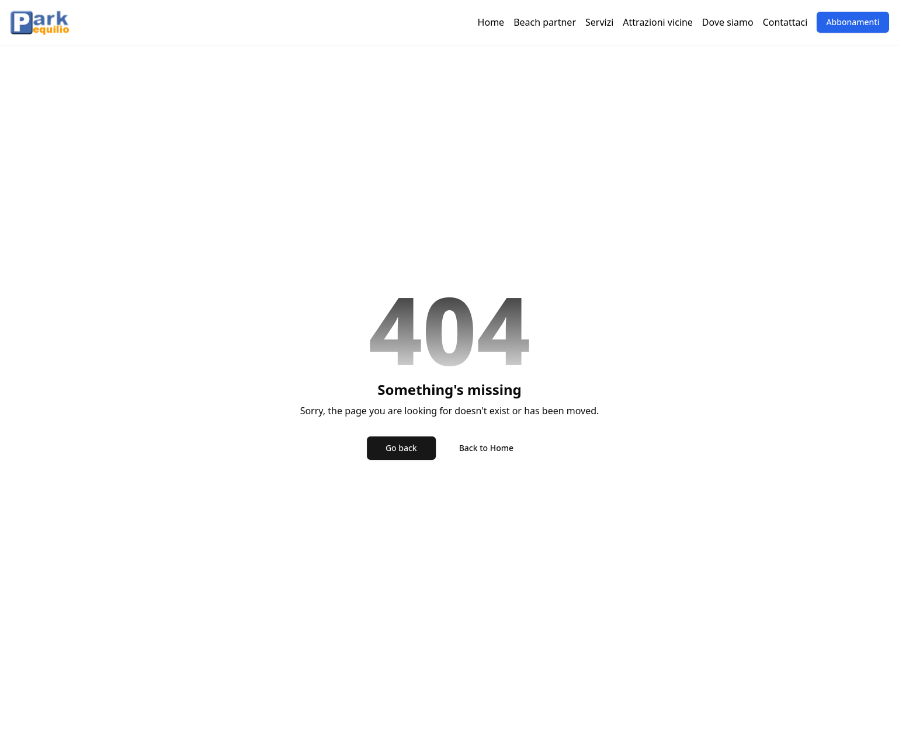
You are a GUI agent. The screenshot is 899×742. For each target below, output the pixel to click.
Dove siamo (728, 22)
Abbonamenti (852, 21)
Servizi (599, 22)
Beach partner (544, 22)
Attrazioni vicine (658, 22)
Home (491, 22)
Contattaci (785, 22)
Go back (401, 447)
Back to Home (486, 447)
